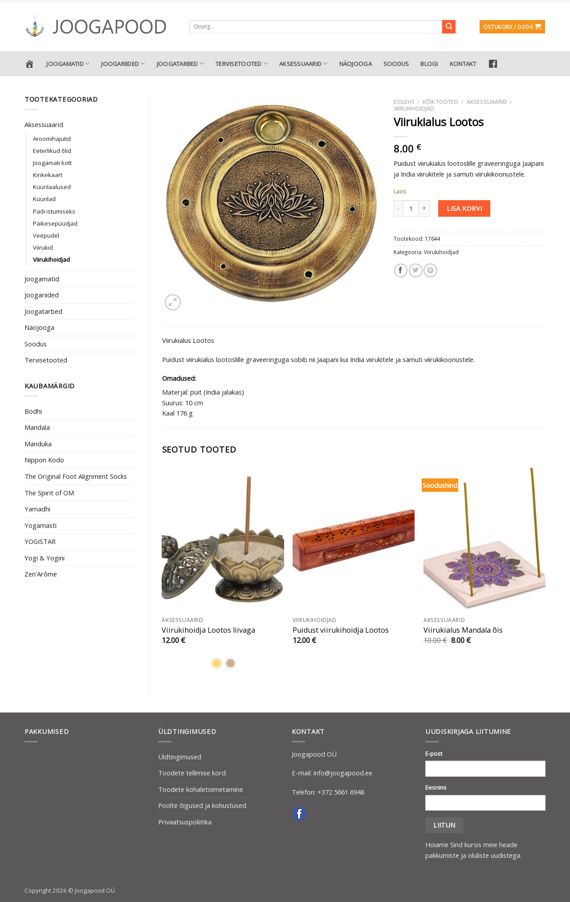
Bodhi (33, 411)
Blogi (429, 64)
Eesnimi (435, 787)
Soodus (396, 64)
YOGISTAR (40, 541)
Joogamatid (68, 63)
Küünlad (44, 199)
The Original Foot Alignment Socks (75, 476)
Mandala (37, 427)
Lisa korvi (464, 208)
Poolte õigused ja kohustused (202, 805)
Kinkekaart (47, 175)
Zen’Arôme (40, 573)
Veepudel (46, 235)
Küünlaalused (52, 187)
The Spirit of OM (49, 492)
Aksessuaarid (303, 63)
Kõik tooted (440, 102)
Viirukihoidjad (51, 259)
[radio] (217, 663)
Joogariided (123, 63)
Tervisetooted (242, 63)
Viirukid (43, 247)
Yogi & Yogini (44, 557)
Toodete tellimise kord (192, 772)
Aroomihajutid (52, 139)
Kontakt (463, 64)
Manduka (38, 443)
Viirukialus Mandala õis (463, 630)
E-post (433, 754)
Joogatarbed (180, 63)
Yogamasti (40, 525)
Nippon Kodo (44, 459)
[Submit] (449, 27)
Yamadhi (37, 508)
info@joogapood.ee (343, 772)
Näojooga (355, 64)
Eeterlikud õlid (52, 151)
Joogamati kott (52, 163)
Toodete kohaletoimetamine (200, 789)
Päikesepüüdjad (55, 223)
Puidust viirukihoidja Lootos (341, 630)
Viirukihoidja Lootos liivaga (208, 630)
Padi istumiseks (54, 211)
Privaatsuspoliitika (185, 821)
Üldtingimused (179, 756)
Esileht (404, 102)
